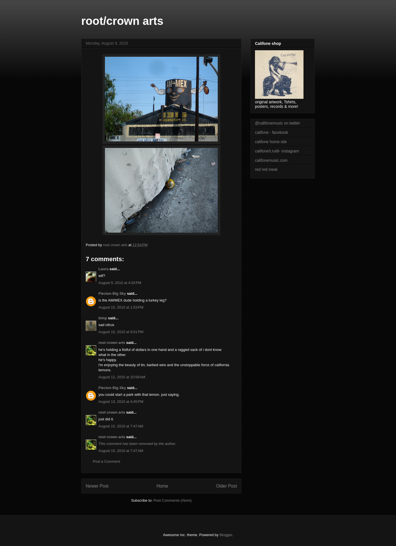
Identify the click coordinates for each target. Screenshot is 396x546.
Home (162, 486)
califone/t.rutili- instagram (277, 151)
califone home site (271, 141)
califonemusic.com (271, 160)
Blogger (225, 535)
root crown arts (111, 342)
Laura (103, 269)
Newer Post (97, 486)
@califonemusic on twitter (277, 123)
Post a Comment (106, 461)
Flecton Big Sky (112, 293)
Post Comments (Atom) (172, 500)
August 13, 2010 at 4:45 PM (120, 401)
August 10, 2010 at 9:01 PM (120, 332)
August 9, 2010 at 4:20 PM (119, 283)
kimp (102, 318)
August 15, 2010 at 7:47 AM (120, 426)
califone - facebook (271, 132)
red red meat (266, 169)
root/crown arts (122, 21)
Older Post (226, 486)
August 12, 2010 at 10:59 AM (121, 377)
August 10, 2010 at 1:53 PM (120, 307)
